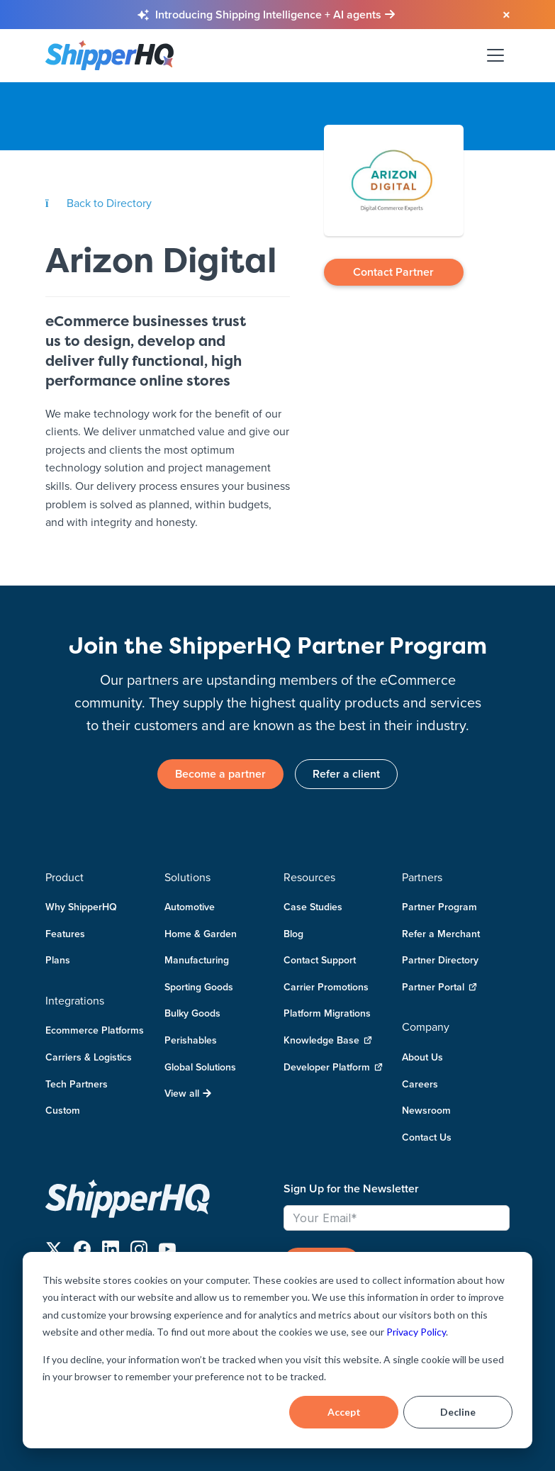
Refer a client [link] (346, 774)
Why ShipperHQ (81, 907)
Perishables (190, 1040)
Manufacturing (196, 960)
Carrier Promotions (326, 987)
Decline (458, 1412)
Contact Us (427, 1137)
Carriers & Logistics (88, 1057)
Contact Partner (393, 272)
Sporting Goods (198, 987)
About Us (422, 1057)
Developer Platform (333, 1067)
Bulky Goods (192, 1014)
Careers (420, 1084)
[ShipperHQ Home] (158, 1198)
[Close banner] (505, 15)
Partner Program (439, 907)
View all (188, 1093)
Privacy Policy (416, 1332)
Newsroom (426, 1110)
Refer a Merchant (441, 934)
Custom (62, 1110)
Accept (344, 1412)
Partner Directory (440, 960)
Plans (57, 960)
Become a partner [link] (220, 774)
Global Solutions (200, 1067)
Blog (293, 934)
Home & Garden (200, 934)
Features (65, 934)
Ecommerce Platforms (94, 1031)
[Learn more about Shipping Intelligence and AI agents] (275, 15)
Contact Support (320, 960)
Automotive (189, 907)
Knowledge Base (328, 1040)
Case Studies (313, 907)
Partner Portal (439, 987)
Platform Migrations (327, 1014)
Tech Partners (76, 1084)
